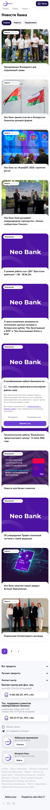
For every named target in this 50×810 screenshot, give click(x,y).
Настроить (13, 417)
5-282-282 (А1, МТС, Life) (19, 694)
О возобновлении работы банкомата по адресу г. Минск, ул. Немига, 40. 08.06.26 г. (23, 347)
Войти (19, 760)
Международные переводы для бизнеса (19, 781)
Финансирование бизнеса (32, 778)
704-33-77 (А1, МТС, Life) (19, 718)
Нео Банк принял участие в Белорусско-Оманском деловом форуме (22, 83)
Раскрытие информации (12, 772)
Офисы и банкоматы (18, 769)
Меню (42, 4)
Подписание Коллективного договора (21, 599)
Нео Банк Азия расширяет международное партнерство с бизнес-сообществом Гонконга (24, 183)
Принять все (25, 423)
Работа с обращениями (37, 784)
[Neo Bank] (8, 3)
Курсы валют (7, 775)
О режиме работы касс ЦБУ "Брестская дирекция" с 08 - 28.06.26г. (22, 237)
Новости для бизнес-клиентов (17, 452)
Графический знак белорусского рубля (18, 787)
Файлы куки (10, 797)
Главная (5, 9)
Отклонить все (34, 417)
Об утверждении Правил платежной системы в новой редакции (25, 501)
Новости (27, 772)
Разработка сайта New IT (33, 797)
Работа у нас (38, 772)
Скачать (20, 744)
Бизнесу (15, 778)
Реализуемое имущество (25, 775)
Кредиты (41, 775)
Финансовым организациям (13, 784)
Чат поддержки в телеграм (15, 731)
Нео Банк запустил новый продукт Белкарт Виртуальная (24, 551)
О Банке (15, 9)
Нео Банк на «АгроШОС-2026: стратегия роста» (22, 133)
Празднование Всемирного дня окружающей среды (24, 32)
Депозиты (6, 778)
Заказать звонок (11, 727)
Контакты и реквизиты (38, 769)
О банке (5, 769)
